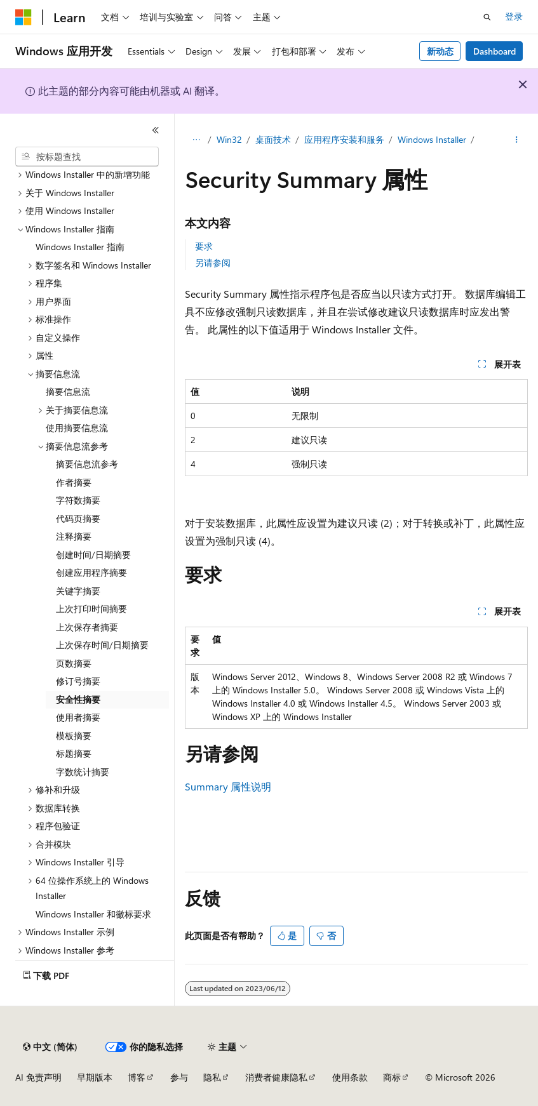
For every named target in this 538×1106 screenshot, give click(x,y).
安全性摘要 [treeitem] (78, 699)
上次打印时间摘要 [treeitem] (91, 609)
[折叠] (155, 130)
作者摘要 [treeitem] (73, 482)
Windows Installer (432, 139)
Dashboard (494, 51)
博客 (136, 1077)
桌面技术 (273, 139)
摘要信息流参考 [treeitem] (87, 464)
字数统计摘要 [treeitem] (82, 772)
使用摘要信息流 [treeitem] (77, 428)
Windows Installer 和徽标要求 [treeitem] (93, 914)
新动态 (440, 51)
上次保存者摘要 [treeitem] (87, 627)
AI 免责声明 (38, 1077)
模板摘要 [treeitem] (73, 736)
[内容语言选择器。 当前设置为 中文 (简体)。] (50, 1047)
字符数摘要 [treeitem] (78, 500)
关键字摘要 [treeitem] (78, 591)
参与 (179, 1077)
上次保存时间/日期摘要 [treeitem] (102, 645)
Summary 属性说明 (228, 786)
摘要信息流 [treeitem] (68, 391)
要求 (204, 246)
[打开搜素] (487, 17)
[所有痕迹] (196, 140)
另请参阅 (213, 263)
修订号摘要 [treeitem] (78, 681)
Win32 (229, 139)
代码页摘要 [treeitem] (78, 518)
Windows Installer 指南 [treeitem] (80, 247)
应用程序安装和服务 (344, 139)
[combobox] (87, 157)
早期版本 (94, 1077)
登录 (514, 16)
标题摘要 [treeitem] (73, 753)
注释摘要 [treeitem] (73, 536)
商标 (392, 1077)
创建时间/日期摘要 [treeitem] (93, 555)
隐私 (212, 1077)
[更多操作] (517, 140)
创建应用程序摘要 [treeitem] (91, 572)
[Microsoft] (23, 17)
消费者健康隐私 (276, 1077)
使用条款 (350, 1077)
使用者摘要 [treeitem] (78, 717)
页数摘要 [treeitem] (73, 663)
